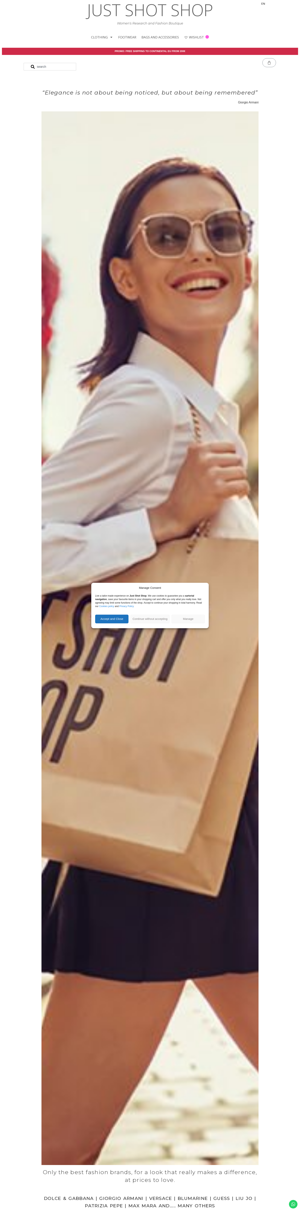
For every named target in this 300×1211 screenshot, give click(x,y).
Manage (188, 618)
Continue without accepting (150, 618)
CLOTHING (102, 37)
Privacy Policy (126, 606)
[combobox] (50, 67)
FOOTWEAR (127, 37)
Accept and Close (111, 618)
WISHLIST (196, 37)
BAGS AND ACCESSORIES (160, 37)
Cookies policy (106, 606)
